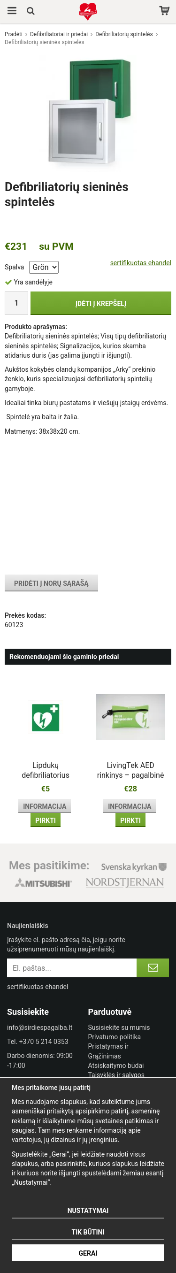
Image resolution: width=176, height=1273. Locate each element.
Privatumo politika (114, 1037)
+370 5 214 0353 (44, 1041)
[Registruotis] (153, 968)
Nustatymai (88, 1210)
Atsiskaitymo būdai (116, 1065)
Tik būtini (87, 1232)
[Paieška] (31, 11)
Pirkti (45, 820)
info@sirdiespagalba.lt (39, 1027)
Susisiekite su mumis (119, 1027)
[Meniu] (10, 11)
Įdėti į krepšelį (101, 303)
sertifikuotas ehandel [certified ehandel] (140, 263)
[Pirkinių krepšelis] (165, 11)
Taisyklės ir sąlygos (116, 1075)
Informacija (44, 806)
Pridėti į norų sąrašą (51, 583)
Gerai (88, 1253)
